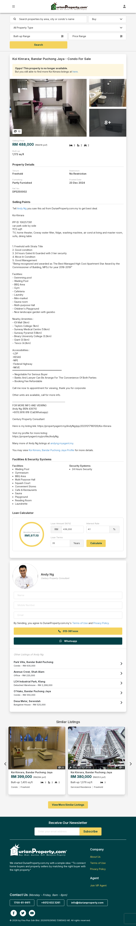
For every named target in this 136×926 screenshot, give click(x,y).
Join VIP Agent (98, 885)
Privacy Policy (101, 623)
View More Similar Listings (68, 804)
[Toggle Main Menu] (14, 6)
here (75, 71)
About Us (95, 856)
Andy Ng (22, 208)
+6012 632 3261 (50, 902)
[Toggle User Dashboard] (124, 6)
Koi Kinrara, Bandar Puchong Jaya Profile (51, 450)
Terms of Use (80, 623)
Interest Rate (92, 523)
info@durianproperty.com (87, 902)
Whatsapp (68, 641)
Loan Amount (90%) (61, 523)
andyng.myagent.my (61, 443)
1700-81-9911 (22, 902)
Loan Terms (57, 537)
